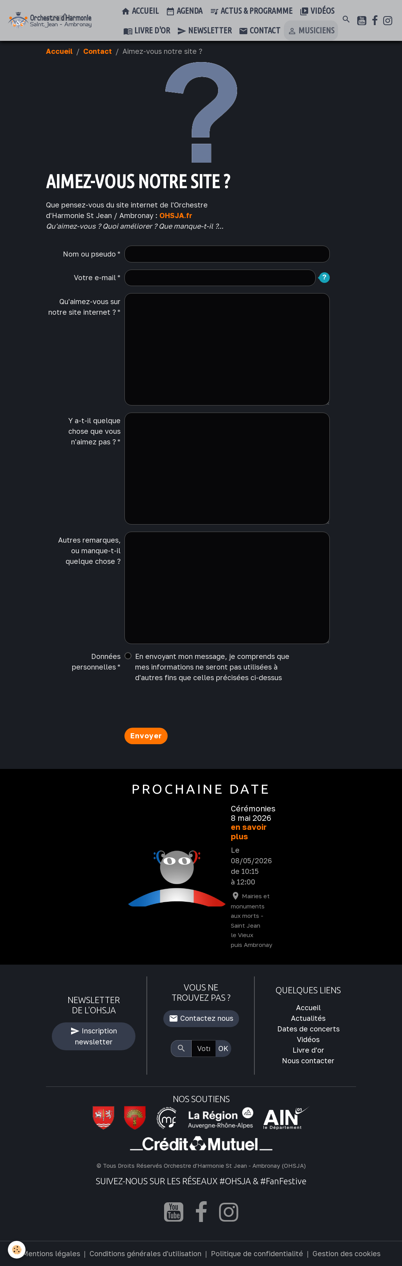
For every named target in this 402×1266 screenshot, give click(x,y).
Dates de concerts (308, 1028)
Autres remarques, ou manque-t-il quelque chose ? (89, 550)
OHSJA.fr (175, 215)
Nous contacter (308, 1060)
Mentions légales (51, 1253)
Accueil (140, 11)
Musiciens (310, 31)
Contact (259, 31)
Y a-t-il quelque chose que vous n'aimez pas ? (94, 431)
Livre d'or (146, 31)
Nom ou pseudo (89, 254)
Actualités (308, 1018)
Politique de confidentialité (257, 1253)
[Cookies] (17, 1250)
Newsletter (204, 31)
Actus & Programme (251, 11)
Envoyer (146, 735)
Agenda (184, 11)
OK (223, 1048)
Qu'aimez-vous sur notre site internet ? (84, 306)
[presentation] (184, 705)
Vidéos (317, 11)
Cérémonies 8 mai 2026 (253, 813)
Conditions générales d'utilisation (145, 1253)
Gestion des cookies (346, 1253)
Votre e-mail (95, 277)
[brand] (49, 20)
